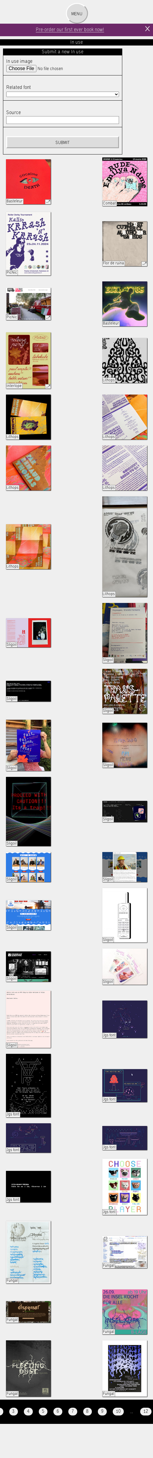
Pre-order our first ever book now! (70, 30)
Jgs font (109, 1035)
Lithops (109, 380)
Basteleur (15, 201)
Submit (62, 143)
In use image (19, 61)
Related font (18, 87)
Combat (109, 203)
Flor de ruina (113, 263)
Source (13, 112)
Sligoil (12, 645)
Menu (76, 14)
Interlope (14, 386)
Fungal (12, 1281)
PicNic (12, 273)
